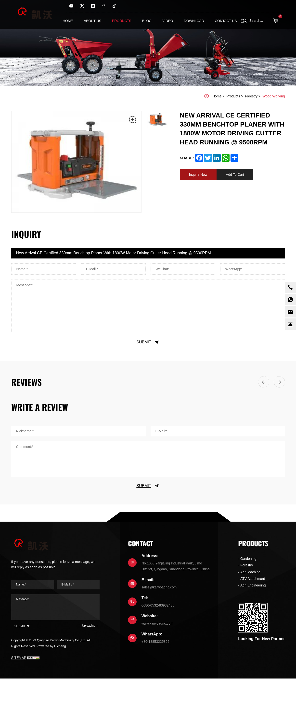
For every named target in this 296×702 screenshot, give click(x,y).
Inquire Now (198, 174)
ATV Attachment (252, 579)
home (216, 96)
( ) (277, 20)
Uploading (88, 625)
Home (68, 21)
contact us (226, 21)
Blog (147, 21)
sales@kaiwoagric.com (159, 587)
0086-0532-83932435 (158, 605)
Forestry (251, 96)
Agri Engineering (253, 585)
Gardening (248, 559)
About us (92, 21)
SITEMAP (18, 658)
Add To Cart (235, 174)
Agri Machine (250, 572)
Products (121, 21)
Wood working (273, 96)
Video (167, 21)
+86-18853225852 (155, 642)
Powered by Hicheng (51, 646)
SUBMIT (147, 342)
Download (194, 21)
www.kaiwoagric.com (157, 623)
